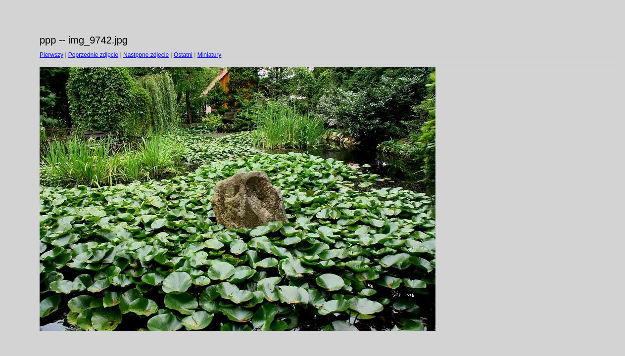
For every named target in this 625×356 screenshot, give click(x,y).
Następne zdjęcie (146, 54)
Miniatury (209, 54)
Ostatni (183, 54)
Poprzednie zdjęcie (93, 54)
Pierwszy (51, 54)
